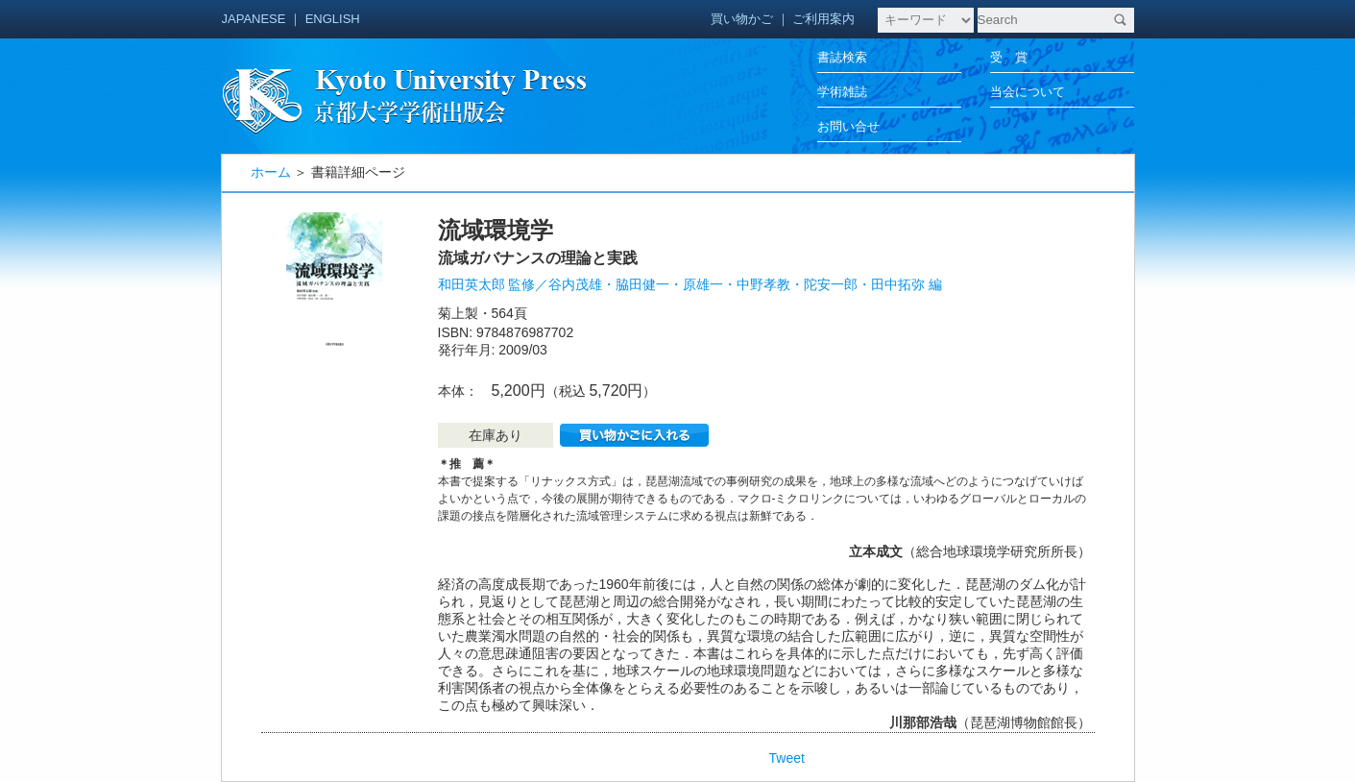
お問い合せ (848, 126)
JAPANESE (254, 19)
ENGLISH (332, 19)
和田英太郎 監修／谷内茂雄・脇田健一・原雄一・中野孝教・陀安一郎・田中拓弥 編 (690, 284)
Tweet (787, 758)
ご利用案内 (823, 19)
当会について (1027, 92)
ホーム (271, 172)
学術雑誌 (842, 92)
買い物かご (742, 19)
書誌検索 (842, 57)
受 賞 (1009, 57)
